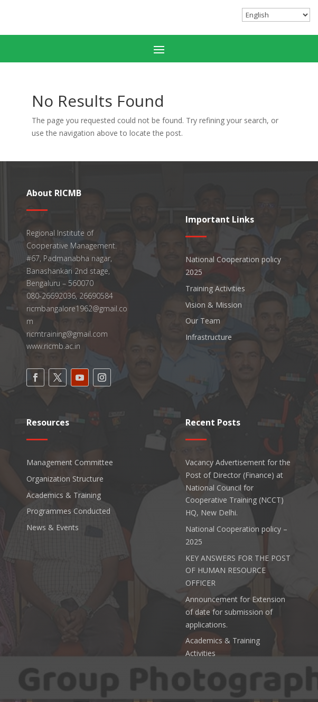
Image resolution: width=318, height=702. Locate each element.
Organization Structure (65, 479)
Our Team (202, 321)
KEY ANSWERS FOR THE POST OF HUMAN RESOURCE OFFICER (238, 570)
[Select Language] (276, 15)
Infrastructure (208, 337)
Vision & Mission (213, 305)
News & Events (52, 527)
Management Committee (69, 462)
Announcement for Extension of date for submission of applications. (235, 612)
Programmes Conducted (68, 511)
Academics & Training (63, 495)
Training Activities (215, 288)
